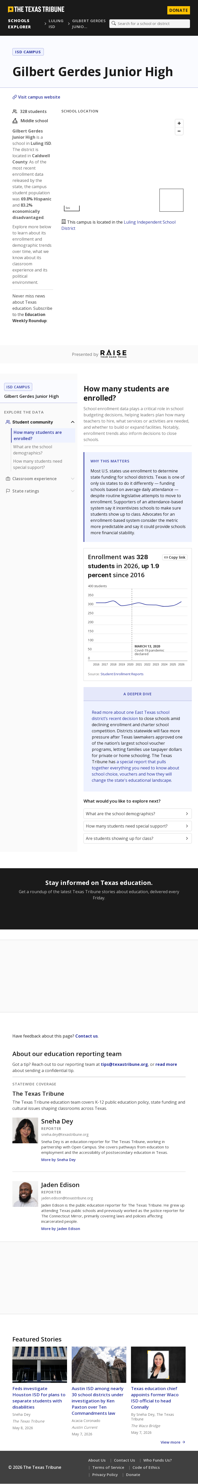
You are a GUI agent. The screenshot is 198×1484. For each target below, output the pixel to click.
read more (166, 1064)
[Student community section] (40, 422)
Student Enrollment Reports (122, 674)
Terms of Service (108, 1467)
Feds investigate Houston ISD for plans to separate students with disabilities (38, 1398)
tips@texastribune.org (124, 1064)
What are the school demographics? (32, 450)
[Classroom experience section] (40, 479)
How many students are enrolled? (38, 436)
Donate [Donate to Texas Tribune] (178, 10)
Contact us (86, 1036)
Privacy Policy (105, 1474)
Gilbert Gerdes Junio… (89, 23)
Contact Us (124, 1460)
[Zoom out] (179, 131)
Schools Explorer (19, 24)
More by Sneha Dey (58, 1159)
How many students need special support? (37, 464)
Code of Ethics (146, 1467)
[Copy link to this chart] (174, 557)
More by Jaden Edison (60, 1228)
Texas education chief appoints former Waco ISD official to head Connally (155, 1398)
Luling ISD (56, 23)
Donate (133, 1474)
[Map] (123, 165)
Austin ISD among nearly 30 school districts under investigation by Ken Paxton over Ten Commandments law (97, 1401)
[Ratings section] (40, 491)
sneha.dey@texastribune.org (64, 1134)
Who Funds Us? (157, 1460)
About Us (97, 1460)
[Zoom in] (179, 123)
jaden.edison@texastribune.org (67, 1198)
